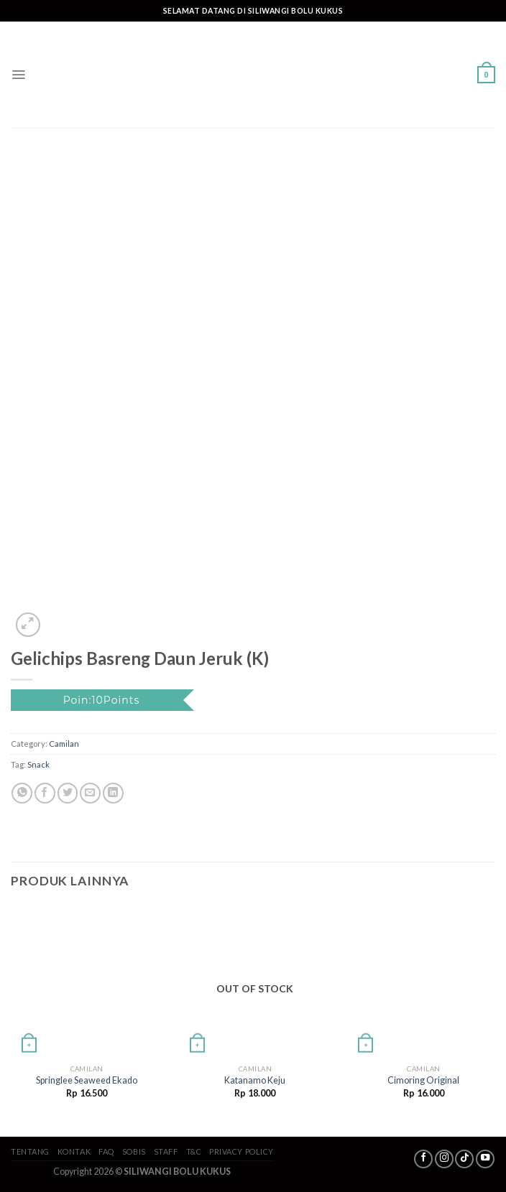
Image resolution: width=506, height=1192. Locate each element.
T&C (194, 1151)
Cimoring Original (423, 1080)
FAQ (106, 1151)
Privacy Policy (241, 1151)
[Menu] (18, 74)
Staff (166, 1151)
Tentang (30, 1151)
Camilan (64, 743)
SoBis (134, 1151)
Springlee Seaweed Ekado (86, 1080)
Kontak (74, 1151)
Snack (38, 764)
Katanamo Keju (254, 1080)
